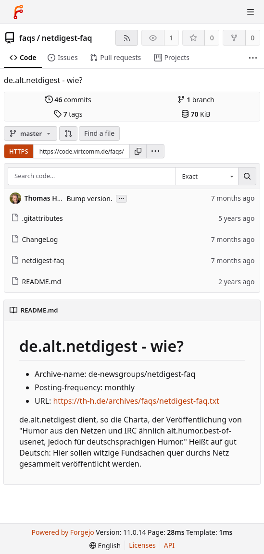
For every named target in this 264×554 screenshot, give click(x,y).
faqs (27, 38)
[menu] (155, 151)
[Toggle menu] (250, 12)
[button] (68, 133)
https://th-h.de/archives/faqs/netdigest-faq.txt (136, 401)
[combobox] (207, 176)
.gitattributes (37, 218)
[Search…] (247, 176)
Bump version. (90, 198)
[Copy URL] (138, 151)
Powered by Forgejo (63, 532)
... (122, 198)
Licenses (142, 545)
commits (68, 99)
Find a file (99, 133)
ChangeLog (34, 239)
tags (68, 114)
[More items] (253, 58)
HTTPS (18, 151)
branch (195, 99)
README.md (36, 281)
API (169, 545)
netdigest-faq (67, 38)
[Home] (18, 12)
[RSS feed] (126, 38)
